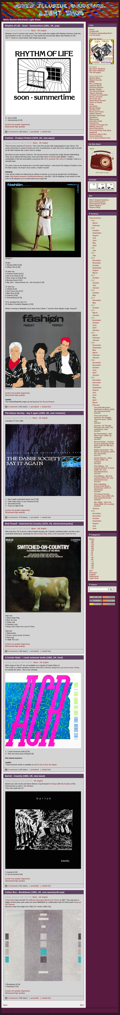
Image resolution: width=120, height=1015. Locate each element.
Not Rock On (94, 110)
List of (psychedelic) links (99, 138)
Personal (93, 573)
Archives (93, 214)
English (43, 30)
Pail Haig (38, 33)
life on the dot (95, 99)
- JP (91, 558)
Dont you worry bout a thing (67, 667)
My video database (97, 71)
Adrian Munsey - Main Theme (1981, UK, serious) (103, 460)
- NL (92, 559)
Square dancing (95, 93)
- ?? (91, 569)
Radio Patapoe (95, 205)
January (95, 288)
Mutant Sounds (95, 80)
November (96, 263)
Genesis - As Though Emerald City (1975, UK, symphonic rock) (103, 427)
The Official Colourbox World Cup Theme (42, 900)
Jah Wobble (28, 786)
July (94, 238)
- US (92, 563)
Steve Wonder (46, 667)
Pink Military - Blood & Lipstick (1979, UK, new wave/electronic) (103, 478)
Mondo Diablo (95, 108)
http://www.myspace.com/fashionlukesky (27, 176)
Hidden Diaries (95, 114)
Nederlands (94, 576)
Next (82, 1005)
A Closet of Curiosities (98, 95)
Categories (94, 535)
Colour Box (10, 900)
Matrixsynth (94, 119)
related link (46, 132)
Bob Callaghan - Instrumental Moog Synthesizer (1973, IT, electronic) (102, 487)
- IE (91, 552)
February (96, 225)
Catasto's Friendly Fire (98, 125)
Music (33, 30)
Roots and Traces (96, 112)
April (94, 245)
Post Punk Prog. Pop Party (100, 130)
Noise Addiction (95, 136)
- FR (92, 548)
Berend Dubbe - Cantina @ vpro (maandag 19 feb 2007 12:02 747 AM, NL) (104, 443)
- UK (38, 30)
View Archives (95, 218)
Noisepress (94, 123)
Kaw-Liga (57, 534)
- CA (92, 545)
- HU (92, 550)
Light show (93, 578)
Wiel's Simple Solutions (99, 200)
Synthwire (93, 117)
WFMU (92, 82)
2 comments (11, 517)
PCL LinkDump (95, 84)
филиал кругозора (97, 115)
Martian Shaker (95, 89)
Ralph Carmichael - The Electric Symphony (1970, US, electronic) (104, 452)
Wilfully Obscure (96, 127)
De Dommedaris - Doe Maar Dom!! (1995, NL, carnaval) (103, 435)
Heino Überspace (96, 128)
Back (5, 1005)
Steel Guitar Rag (40, 534)
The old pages (95, 72)
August (95, 235)
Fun (90, 571)
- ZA (92, 567)
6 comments (11, 407)
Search (93, 585)
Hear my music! (95, 39)
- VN (92, 565)
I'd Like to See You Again (46, 765)
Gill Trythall (21, 531)
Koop (91, 104)
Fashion (28, 146)
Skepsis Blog (94, 207)
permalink (35, 132)
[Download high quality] (15, 127)
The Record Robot (46, 402)
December (96, 260)
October (95, 230)
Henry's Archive (95, 97)
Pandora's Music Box (98, 134)
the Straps (52, 784)
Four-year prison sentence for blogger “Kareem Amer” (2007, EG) (103, 418)
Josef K (15, 33)
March (95, 223)
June (94, 240)
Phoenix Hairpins (96, 87)
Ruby (50, 534)
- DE (92, 546)
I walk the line (70, 534)
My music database (97, 69)
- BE (92, 543)
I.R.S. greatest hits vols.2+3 (55, 159)
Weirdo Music (94, 78)
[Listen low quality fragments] (17, 124)
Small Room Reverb (97, 100)
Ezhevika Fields (95, 121)
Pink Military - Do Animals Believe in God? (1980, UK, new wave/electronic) (104, 469)
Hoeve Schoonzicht (97, 202)
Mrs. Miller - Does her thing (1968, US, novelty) (104, 503)
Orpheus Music (95, 85)
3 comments (11, 132)
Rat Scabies (66, 784)
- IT (91, 556)
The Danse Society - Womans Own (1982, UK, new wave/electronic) (104, 496)
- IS (91, 554)
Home (91, 29)
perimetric (93, 106)
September (96, 233)
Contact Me (94, 31)
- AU (92, 541)
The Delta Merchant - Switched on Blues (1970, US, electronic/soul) (104, 409)
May (94, 243)
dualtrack (93, 132)
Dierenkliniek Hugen (97, 204)
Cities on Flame (95, 102)
